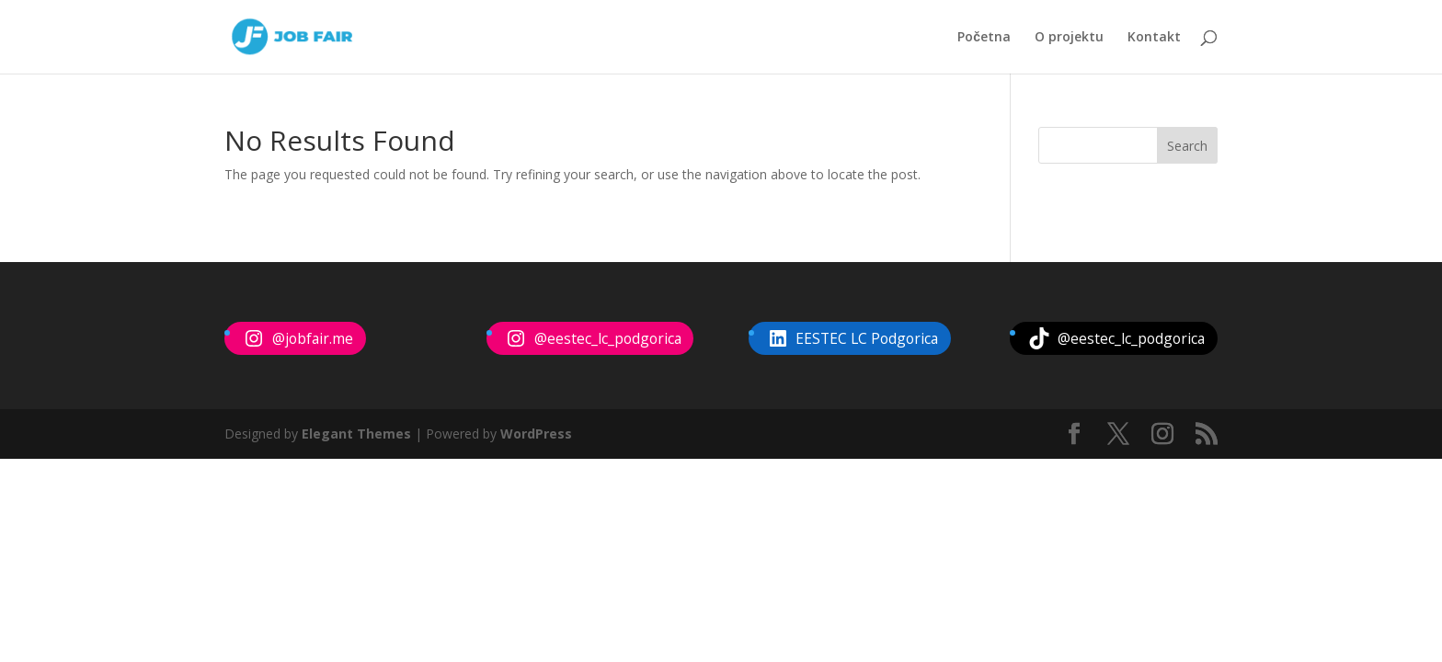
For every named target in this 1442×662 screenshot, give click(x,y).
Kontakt (1154, 37)
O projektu (1069, 37)
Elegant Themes (356, 433)
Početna (984, 37)
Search (1187, 145)
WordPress (536, 433)
